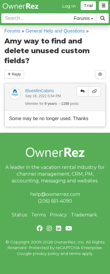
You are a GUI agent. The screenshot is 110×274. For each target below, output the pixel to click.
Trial (88, 5)
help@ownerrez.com (55, 194)
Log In (69, 6)
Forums (12, 30)
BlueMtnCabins (39, 90)
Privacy (58, 215)
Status (19, 215)
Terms (38, 215)
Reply (14, 74)
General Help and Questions (55, 30)
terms (75, 253)
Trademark (84, 215)
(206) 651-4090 (55, 201)
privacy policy (46, 253)
